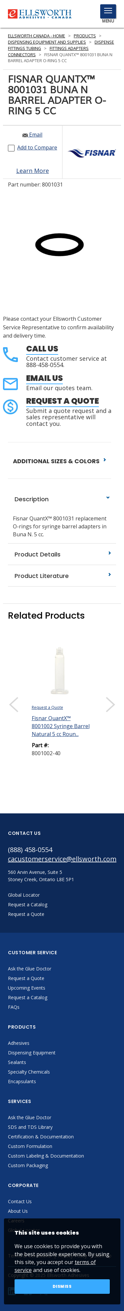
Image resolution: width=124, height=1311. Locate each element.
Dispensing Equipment (32, 1052)
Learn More (32, 171)
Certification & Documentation (41, 1136)
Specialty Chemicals (29, 1072)
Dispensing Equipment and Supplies (47, 42)
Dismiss (62, 1286)
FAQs (14, 1007)
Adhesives (18, 1043)
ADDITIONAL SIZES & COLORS (59, 461)
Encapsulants (22, 1081)
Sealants (17, 1062)
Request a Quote (62, 400)
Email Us (44, 378)
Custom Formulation (30, 1146)
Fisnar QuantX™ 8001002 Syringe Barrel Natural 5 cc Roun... (61, 726)
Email (32, 134)
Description (62, 499)
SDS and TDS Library (30, 1127)
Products (85, 36)
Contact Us (20, 1201)
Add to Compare (37, 147)
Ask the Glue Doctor (29, 968)
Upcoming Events (26, 988)
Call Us (42, 348)
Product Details (62, 554)
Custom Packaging (28, 1165)
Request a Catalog (27, 997)
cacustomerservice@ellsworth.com (62, 858)
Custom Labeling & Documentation (46, 1156)
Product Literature (62, 576)
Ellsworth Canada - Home (36, 36)
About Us (18, 1211)
